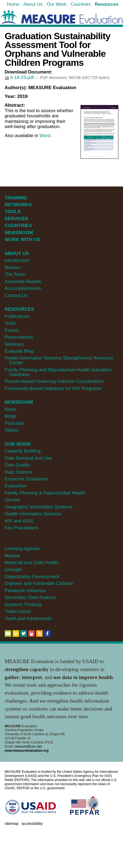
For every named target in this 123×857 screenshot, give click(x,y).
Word (44, 135)
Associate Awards (23, 281)
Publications (17, 316)
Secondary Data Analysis (30, 597)
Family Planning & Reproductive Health (45, 493)
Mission (12, 267)
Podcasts (14, 423)
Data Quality (17, 465)
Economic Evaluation (26, 479)
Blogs (10, 416)
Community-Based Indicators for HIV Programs (53, 388)
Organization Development (32, 576)
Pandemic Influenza (25, 590)
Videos (12, 430)
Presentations (19, 337)
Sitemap (11, 823)
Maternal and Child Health (31, 562)
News (10, 409)
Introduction (17, 260)
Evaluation (15, 485)
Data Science (18, 472)
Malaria (12, 555)
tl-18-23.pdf (20, 77)
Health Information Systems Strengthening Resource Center (59, 360)
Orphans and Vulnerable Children (39, 583)
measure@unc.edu (28, 746)
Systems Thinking (23, 604)
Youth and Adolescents (28, 618)
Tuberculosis (18, 611)
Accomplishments (23, 288)
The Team (15, 274)
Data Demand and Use (28, 458)
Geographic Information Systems (38, 507)
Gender (12, 499)
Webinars (14, 344)
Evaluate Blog (19, 351)
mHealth (13, 569)
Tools (10, 323)
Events (12, 330)
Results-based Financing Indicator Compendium (54, 381)
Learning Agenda (22, 548)
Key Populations (21, 527)
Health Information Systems (33, 513)
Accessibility (32, 823)
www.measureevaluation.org (26, 751)
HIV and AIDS (19, 521)
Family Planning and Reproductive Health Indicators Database (58, 372)
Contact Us (16, 295)
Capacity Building (23, 451)
